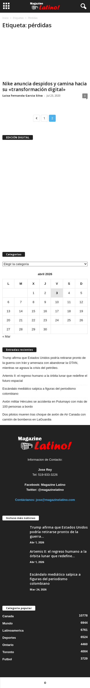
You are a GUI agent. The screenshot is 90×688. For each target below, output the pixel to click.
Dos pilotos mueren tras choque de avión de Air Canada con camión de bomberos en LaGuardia (44, 417)
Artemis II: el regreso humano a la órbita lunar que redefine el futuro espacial (44, 378)
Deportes (9, 637)
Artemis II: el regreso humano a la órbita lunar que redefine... (58, 553)
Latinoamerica (13, 630)
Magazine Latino (53, 484)
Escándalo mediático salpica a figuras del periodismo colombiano (39, 391)
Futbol (7, 659)
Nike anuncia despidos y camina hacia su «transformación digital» (44, 87)
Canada (8, 616)
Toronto (8, 652)
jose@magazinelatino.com (55, 500)
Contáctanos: (25, 500)
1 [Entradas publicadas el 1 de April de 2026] (33, 293)
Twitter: (31, 489)
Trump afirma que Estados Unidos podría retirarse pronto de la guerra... (59, 532)
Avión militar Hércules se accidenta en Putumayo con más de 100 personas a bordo (44, 404)
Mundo (7, 623)
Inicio (5, 18)
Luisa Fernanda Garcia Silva (22, 95)
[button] (82, 6)
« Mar (6, 336)
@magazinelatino (51, 489)
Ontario (7, 645)
